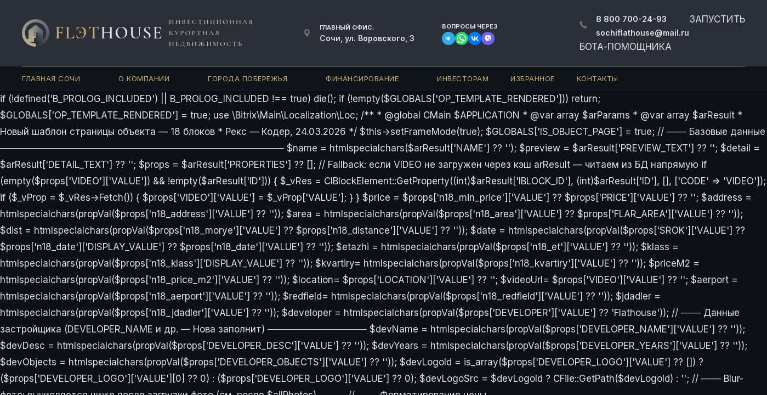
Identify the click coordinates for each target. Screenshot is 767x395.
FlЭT (109, 32)
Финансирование (362, 78)
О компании (143, 78)
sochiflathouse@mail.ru (642, 32)
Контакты (597, 78)
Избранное (532, 78)
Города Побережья (247, 78)
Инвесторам (462, 78)
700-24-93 (631, 19)
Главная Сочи (51, 78)
